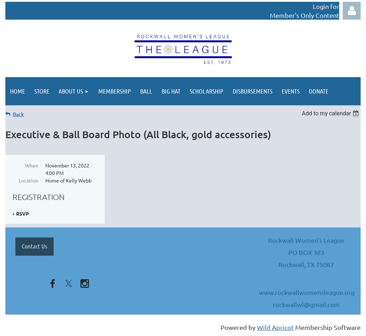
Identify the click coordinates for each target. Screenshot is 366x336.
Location (28, 180)
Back (18, 114)
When (31, 165)
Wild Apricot (275, 327)
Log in (352, 11)
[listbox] (331, 113)
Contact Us (34, 246)
